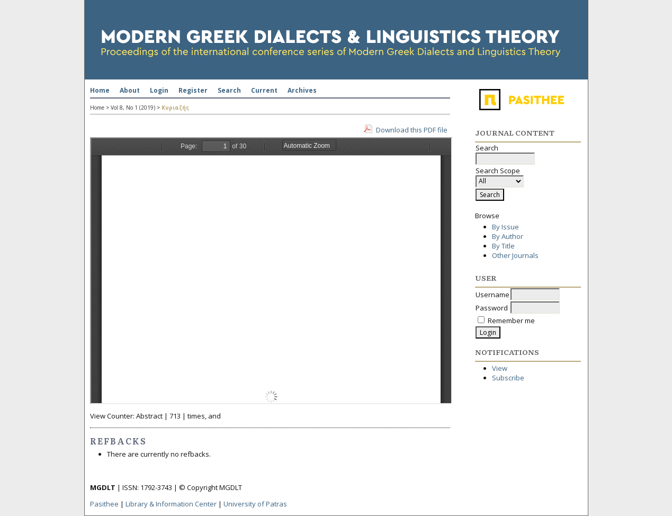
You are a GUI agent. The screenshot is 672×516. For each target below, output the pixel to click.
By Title (503, 246)
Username (492, 294)
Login (159, 90)
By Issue (505, 227)
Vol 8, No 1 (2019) (133, 107)
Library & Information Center (171, 504)
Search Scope (500, 176)
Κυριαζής (175, 107)
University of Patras (255, 504)
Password (492, 308)
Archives (302, 90)
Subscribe (508, 377)
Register (193, 90)
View (499, 368)
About (130, 90)
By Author (507, 236)
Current (264, 90)
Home (100, 90)
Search (229, 90)
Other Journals (515, 255)
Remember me (511, 320)
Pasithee (104, 504)
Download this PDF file (411, 130)
